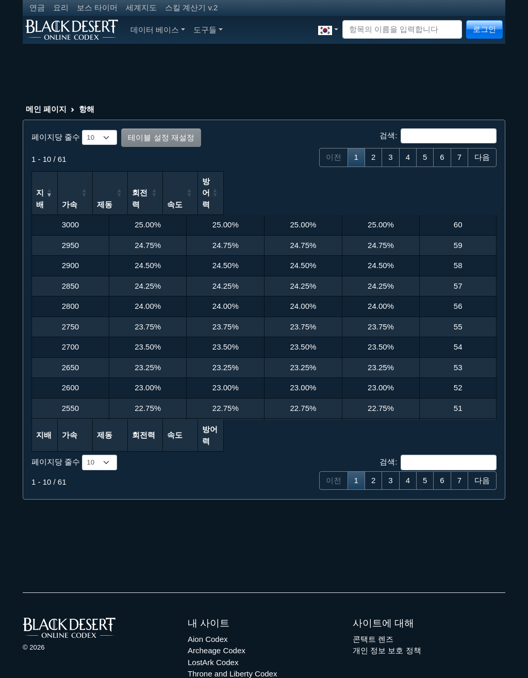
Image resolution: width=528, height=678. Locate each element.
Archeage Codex (216, 615)
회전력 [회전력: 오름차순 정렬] (279, 181)
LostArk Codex (213, 627)
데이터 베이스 (157, 29)
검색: (438, 136)
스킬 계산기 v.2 (191, 7)
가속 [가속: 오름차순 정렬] (121, 181)
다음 (482, 157)
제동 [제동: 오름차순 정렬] (198, 181)
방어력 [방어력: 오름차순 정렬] (435, 181)
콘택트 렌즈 (373, 604)
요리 (61, 7)
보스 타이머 (97, 7)
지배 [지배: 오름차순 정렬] (44, 181)
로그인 (484, 29)
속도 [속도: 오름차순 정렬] (353, 181)
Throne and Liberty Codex (232, 639)
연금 (37, 7)
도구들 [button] (208, 29)
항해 (86, 109)
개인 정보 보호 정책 (387, 615)
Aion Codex (208, 604)
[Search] (402, 29)
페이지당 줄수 (74, 137)
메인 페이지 (46, 109)
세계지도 (141, 7)
